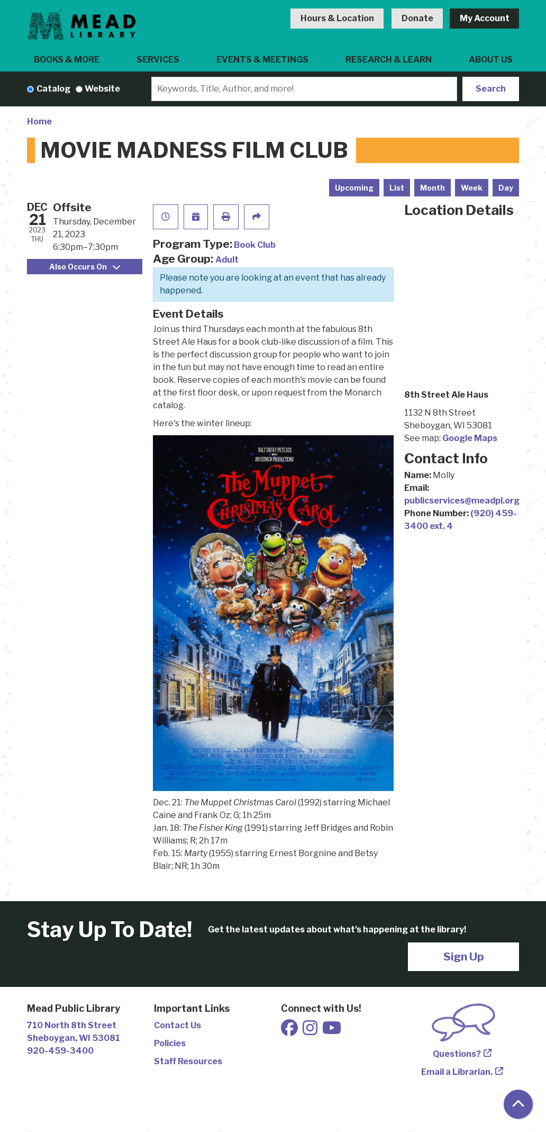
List (396, 187)
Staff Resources (188, 1061)
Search (491, 89)
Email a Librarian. (457, 1072)
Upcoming (354, 187)
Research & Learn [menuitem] (388, 60)
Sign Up (463, 956)
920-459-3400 (60, 1051)
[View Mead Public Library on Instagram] (311, 1031)
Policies (170, 1043)
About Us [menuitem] (491, 60)
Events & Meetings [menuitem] (262, 60)
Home (39, 121)
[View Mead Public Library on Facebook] (290, 1031)
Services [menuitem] (157, 60)
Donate (417, 18)
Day (505, 187)
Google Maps (469, 438)
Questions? (457, 1054)
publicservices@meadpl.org (462, 501)
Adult (227, 260)
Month (432, 187)
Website (102, 89)
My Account (484, 18)
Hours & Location (337, 18)
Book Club (255, 245)
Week (472, 187)
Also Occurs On (84, 266)
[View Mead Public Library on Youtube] (331, 1031)
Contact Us (177, 1025)
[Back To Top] (518, 1104)
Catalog (53, 89)
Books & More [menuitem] (66, 60)
